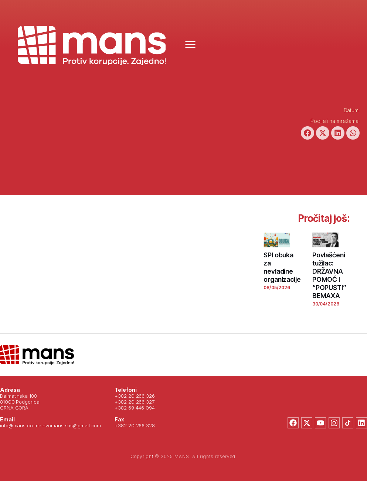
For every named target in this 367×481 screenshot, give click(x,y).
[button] (307, 133)
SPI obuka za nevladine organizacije (282, 267)
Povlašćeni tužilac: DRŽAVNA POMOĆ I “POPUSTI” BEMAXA (329, 275)
